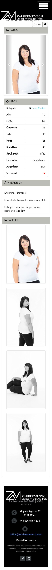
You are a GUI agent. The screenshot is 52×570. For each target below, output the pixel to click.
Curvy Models (38, 108)
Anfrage (37, 24)
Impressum (26, 504)
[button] (9, 64)
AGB (39, 501)
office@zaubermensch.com (26, 534)
